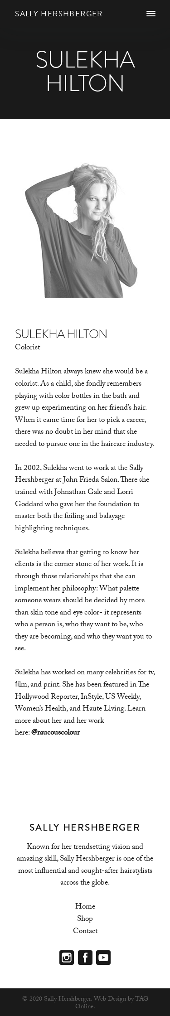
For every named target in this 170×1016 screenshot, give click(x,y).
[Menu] (150, 14)
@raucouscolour (55, 733)
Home (85, 907)
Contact (85, 932)
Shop (85, 919)
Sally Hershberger (58, 14)
